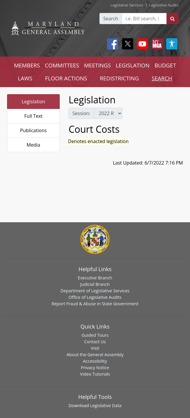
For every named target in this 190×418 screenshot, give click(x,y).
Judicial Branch (95, 284)
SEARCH (162, 78)
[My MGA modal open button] (156, 43)
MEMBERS (27, 65)
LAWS (25, 78)
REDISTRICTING (119, 78)
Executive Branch (95, 278)
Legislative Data (105, 405)
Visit (95, 348)
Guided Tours (95, 335)
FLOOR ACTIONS (66, 78)
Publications (33, 130)
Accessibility (95, 361)
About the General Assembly (95, 354)
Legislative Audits (164, 5)
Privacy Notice (95, 367)
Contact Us (95, 341)
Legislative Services (127, 5)
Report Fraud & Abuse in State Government (94, 303)
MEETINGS (97, 65)
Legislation (33, 101)
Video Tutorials (95, 374)
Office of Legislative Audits (95, 297)
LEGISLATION (133, 65)
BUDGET (165, 65)
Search (110, 18)
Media (33, 145)
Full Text (33, 116)
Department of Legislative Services (95, 290)
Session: (81, 113)
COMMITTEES (62, 65)
